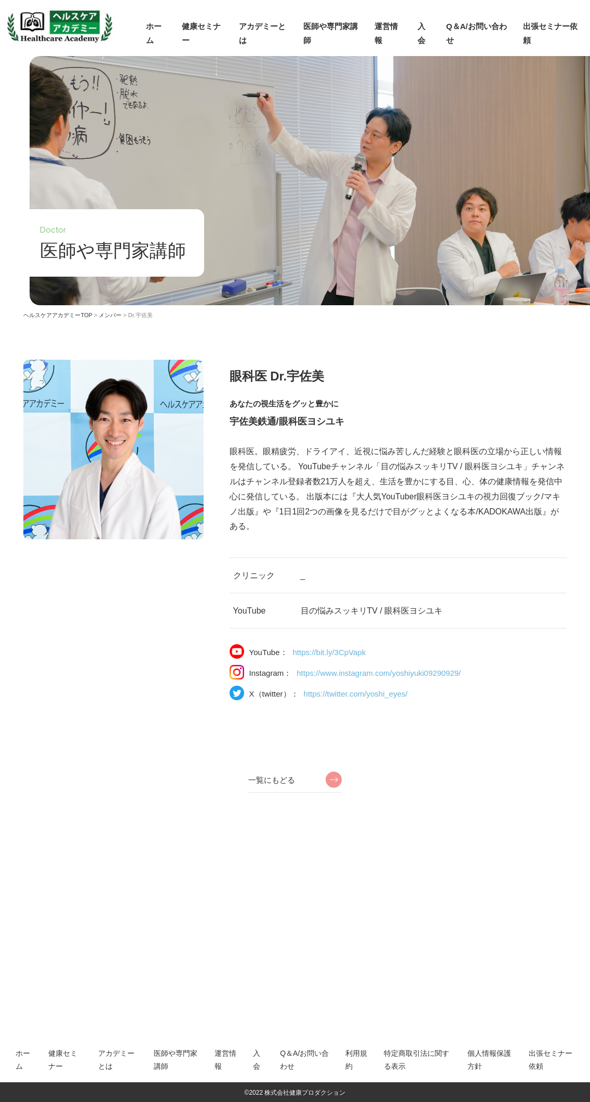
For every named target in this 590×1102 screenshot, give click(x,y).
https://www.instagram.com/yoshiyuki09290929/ (379, 673)
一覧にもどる (271, 780)
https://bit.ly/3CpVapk (329, 652)
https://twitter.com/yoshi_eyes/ (356, 693)
